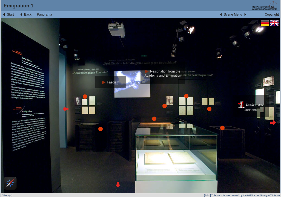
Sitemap (6, 195)
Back (25, 14)
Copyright (272, 14)
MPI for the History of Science (263, 195)
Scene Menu (233, 14)
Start (8, 14)
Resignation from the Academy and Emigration (162, 73)
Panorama (44, 14)
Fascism (110, 82)
